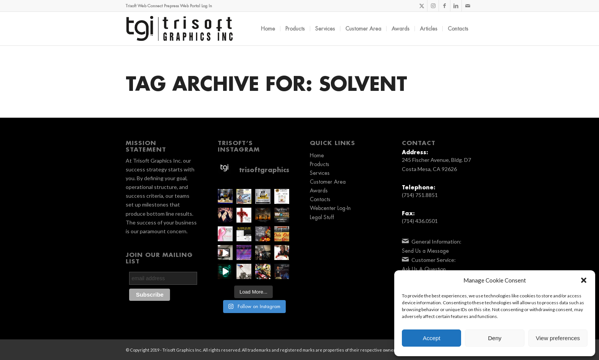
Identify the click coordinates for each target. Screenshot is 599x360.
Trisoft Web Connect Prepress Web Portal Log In (169, 6)
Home (317, 155)
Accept (431, 338)
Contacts (320, 199)
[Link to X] (421, 5)
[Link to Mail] (467, 5)
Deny (494, 338)
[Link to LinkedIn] (455, 5)
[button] (584, 280)
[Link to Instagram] (433, 5)
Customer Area (328, 181)
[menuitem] (268, 28)
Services (320, 173)
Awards (319, 190)
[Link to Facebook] (444, 5)
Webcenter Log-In (330, 208)
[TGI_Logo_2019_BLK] (179, 28)
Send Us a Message (425, 250)
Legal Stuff (322, 217)
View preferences (558, 338)
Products (319, 164)
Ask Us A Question (424, 269)
